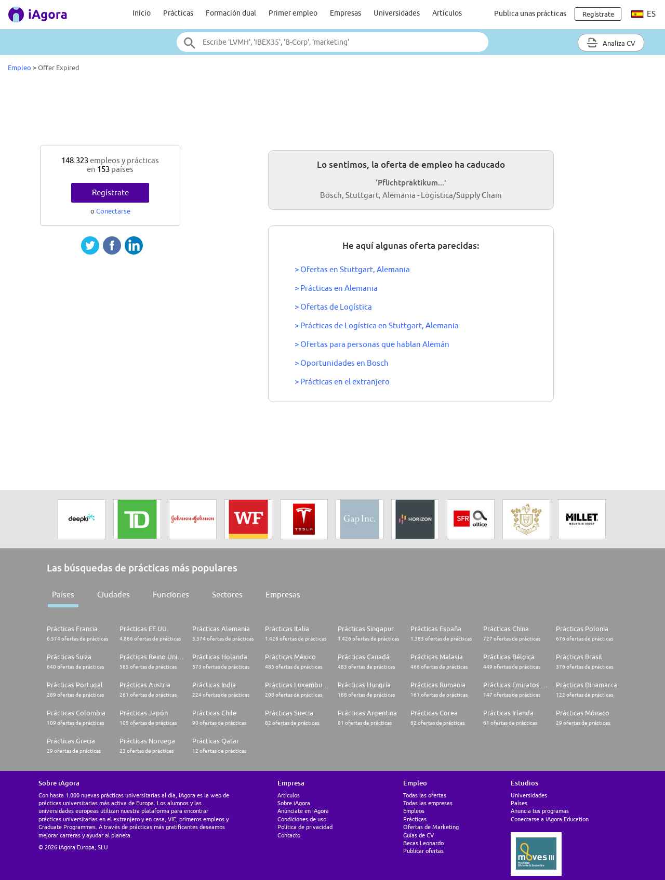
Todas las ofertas (424, 795)
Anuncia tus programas (540, 810)
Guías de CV (418, 835)
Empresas (345, 13)
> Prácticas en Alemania (336, 288)
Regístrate (110, 192)
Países (63, 594)
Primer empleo (293, 13)
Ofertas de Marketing (431, 826)
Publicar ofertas (423, 850)
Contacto (288, 835)
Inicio (141, 13)
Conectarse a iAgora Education (550, 819)
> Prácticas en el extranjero (342, 381)
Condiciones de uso (301, 819)
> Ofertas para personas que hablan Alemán (372, 344)
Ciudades (113, 594)
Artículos (447, 13)
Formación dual (231, 13)
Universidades (397, 13)
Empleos (413, 810)
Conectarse (113, 211)
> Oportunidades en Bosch (342, 362)
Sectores (227, 594)
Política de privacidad (304, 826)
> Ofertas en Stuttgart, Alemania (352, 269)
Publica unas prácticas (530, 13)
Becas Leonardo (423, 842)
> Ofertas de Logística (333, 306)
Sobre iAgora (293, 802)
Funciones (171, 594)
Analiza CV (611, 42)
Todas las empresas (428, 802)
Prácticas (178, 13)
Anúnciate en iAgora (303, 810)
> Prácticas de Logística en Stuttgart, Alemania (377, 325)
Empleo (19, 67)
